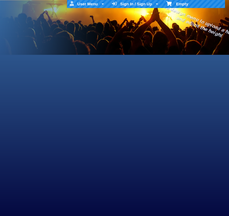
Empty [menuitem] (177, 3)
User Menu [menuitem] (87, 4)
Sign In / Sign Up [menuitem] (135, 4)
